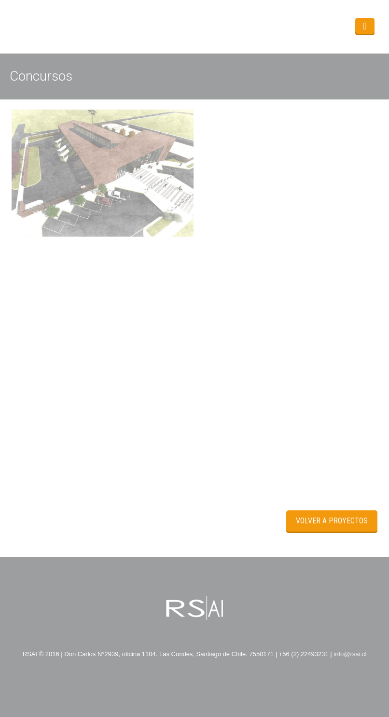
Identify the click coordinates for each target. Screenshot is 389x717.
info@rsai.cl (349, 654)
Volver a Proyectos (332, 520)
